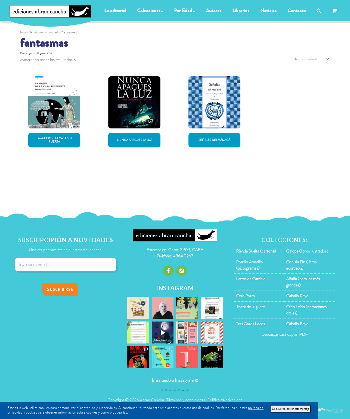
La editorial (115, 10)
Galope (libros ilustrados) (307, 251)
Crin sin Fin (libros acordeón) (301, 265)
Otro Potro (245, 296)
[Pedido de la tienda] (309, 59)
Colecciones (150, 10)
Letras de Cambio (250, 279)
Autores (213, 10)
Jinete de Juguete (250, 307)
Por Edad (184, 10)
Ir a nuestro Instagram (173, 380)
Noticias (268, 10)
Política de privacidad (225, 400)
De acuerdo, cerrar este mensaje (290, 409)
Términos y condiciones (185, 400)
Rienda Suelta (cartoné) (256, 251)
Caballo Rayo (297, 296)
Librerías (240, 10)
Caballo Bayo (297, 324)
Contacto (296, 10)
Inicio (23, 32)
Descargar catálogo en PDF (36, 53)
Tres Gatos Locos (250, 324)
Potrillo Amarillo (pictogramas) (249, 265)
